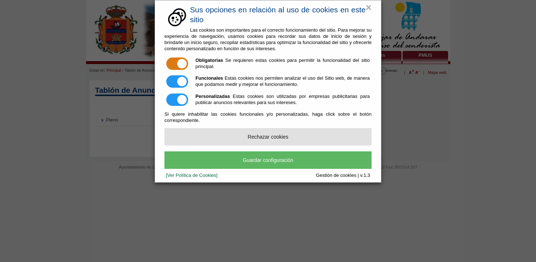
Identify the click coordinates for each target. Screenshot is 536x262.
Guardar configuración (268, 160)
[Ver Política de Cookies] (192, 175)
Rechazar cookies (268, 137)
